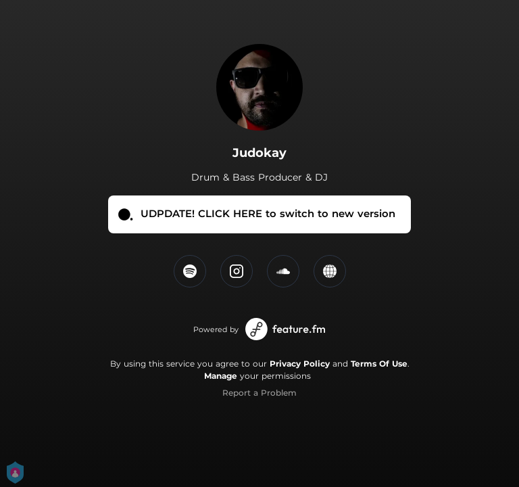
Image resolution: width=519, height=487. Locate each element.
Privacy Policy (300, 363)
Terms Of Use (379, 363)
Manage (220, 376)
